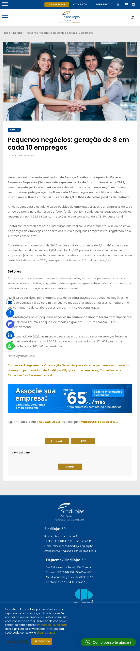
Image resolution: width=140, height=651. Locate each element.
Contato (80, 4)
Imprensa (102, 4)
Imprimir (57, 441)
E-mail (70, 466)
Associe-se (57, 4)
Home (6, 32)
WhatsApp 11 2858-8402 (99, 422)
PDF (83, 441)
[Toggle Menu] (5, 4)
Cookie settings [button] (17, 641)
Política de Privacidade (52, 625)
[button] (108, 642)
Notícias (18, 32)
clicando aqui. (46, 632)
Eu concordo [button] (42, 641)
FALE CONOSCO (48, 422)
